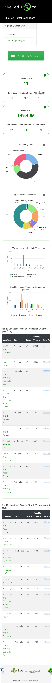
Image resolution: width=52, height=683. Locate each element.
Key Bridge (7, 588)
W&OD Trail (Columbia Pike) (7, 569)
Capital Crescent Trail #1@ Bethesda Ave (7, 378)
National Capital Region (15, 40)
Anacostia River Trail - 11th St (7, 444)
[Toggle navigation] (47, 7)
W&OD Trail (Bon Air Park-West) (7, 541)
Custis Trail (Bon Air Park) (6, 431)
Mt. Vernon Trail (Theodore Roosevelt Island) (7, 601)
